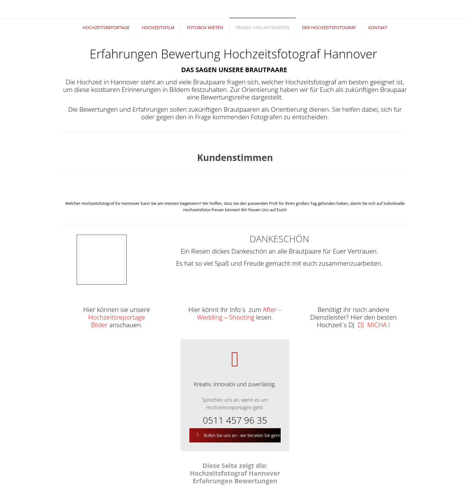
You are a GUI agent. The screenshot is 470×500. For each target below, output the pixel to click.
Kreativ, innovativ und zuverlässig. (235, 384)
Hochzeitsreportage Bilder (116, 321)
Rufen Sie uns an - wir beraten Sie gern (237, 435)
